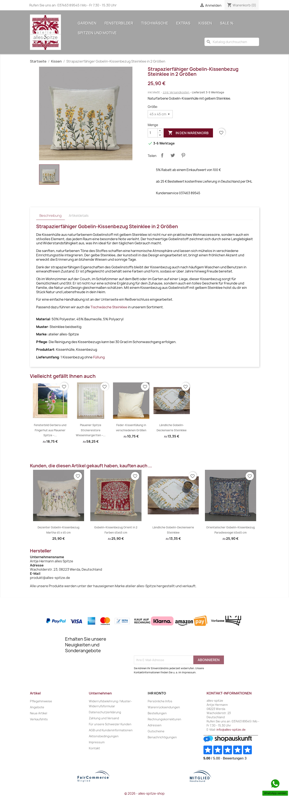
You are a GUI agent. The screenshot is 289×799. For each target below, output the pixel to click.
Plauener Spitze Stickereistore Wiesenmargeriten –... (91, 430)
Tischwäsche (154, 23)
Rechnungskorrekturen (164, 719)
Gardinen (87, 23)
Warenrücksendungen (164, 707)
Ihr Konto (157, 693)
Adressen (155, 725)
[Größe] (160, 114)
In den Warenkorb (188, 133)
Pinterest (183, 155)
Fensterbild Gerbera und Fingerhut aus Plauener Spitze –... (50, 430)
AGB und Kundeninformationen (111, 730)
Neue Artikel (38, 713)
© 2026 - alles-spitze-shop (144, 793)
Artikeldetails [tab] (79, 215)
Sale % (227, 23)
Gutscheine (156, 731)
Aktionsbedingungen (104, 736)
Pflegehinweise (41, 701)
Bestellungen (157, 713)
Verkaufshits (39, 719)
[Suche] (232, 42)
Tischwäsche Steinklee (108, 307)
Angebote (37, 707)
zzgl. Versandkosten (176, 92)
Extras (183, 23)
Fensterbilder (119, 23)
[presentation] (165, 645)
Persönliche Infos (160, 701)
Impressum (97, 742)
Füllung (99, 357)
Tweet (173, 155)
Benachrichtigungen (162, 737)
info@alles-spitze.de (231, 730)
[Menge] (153, 132)
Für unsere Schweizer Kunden (110, 724)
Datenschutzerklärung (105, 712)
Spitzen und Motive (97, 32)
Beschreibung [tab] (50, 215)
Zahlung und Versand (104, 718)
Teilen (162, 155)
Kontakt (94, 748)
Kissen (205, 23)
